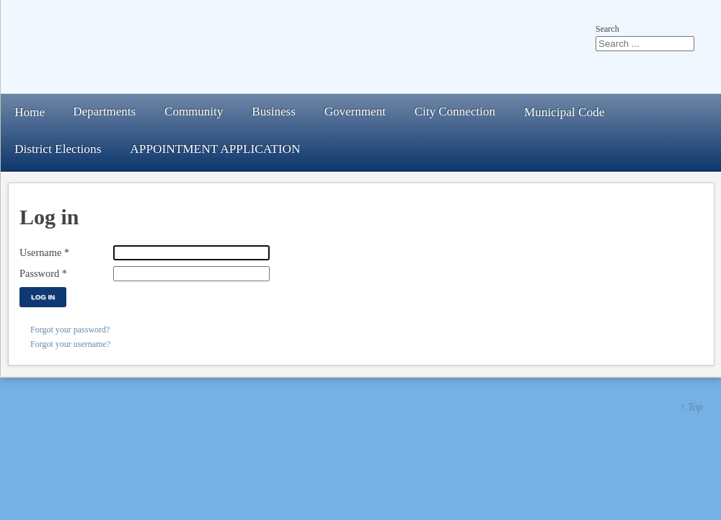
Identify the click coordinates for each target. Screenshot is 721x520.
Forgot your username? (70, 344)
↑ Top (691, 407)
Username (44, 252)
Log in (43, 297)
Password (43, 273)
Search (607, 29)
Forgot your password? (70, 330)
